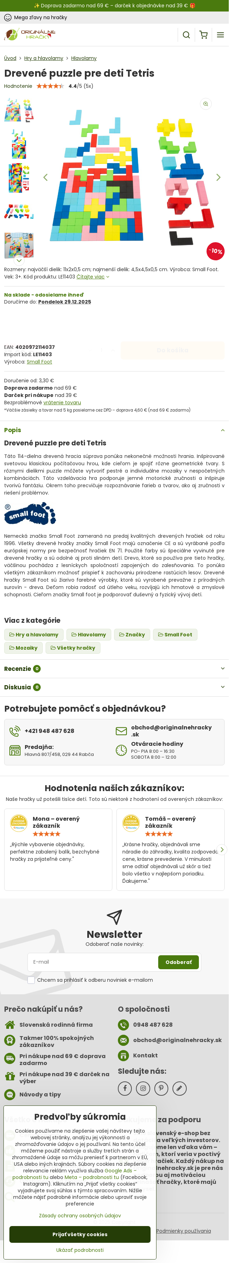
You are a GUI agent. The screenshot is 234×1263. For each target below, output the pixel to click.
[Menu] (220, 35)
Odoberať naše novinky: (115, 944)
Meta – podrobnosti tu (92, 1177)
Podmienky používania (183, 1230)
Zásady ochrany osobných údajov (80, 1215)
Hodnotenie (18, 86)
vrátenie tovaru (62, 402)
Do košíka (172, 324)
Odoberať (179, 962)
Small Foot (39, 361)
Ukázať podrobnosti (80, 1250)
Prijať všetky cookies (80, 1234)
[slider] (46, 834)
